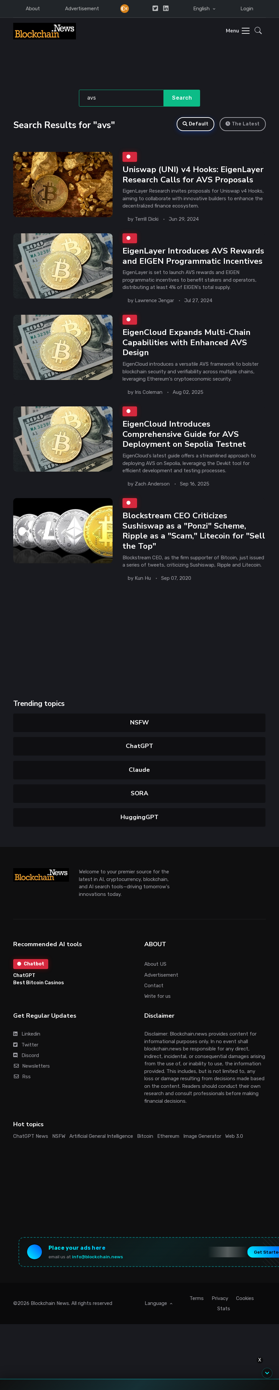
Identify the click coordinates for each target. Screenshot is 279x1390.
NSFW (139, 722)
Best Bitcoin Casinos (38, 983)
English (202, 9)
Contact (153, 986)
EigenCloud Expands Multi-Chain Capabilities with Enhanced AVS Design (186, 342)
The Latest (243, 124)
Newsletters (31, 1066)
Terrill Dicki (146, 219)
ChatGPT (139, 746)
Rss (22, 1077)
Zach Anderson (152, 484)
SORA (139, 793)
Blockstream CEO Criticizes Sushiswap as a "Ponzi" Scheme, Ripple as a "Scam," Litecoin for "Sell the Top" (193, 531)
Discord (26, 1055)
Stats (223, 1309)
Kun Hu (143, 578)
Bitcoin (145, 1136)
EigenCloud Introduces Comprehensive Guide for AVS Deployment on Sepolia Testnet (184, 434)
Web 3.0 (234, 1136)
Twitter (25, 1045)
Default (195, 124)
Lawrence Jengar (154, 300)
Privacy (220, 1298)
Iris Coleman (148, 392)
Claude (139, 769)
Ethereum (168, 1136)
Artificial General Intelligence (101, 1136)
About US (155, 964)
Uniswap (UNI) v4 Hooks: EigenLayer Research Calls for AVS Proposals (192, 174)
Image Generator (202, 1136)
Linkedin (26, 1034)
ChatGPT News (30, 1136)
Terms (197, 1298)
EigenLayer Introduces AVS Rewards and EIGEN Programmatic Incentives (193, 256)
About (33, 9)
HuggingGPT (139, 817)
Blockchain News (50, 1303)
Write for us (157, 996)
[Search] (121, 98)
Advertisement (82, 9)
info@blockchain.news (97, 1256)
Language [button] (156, 1303)
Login (246, 9)
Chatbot (30, 964)
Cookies (245, 1298)
